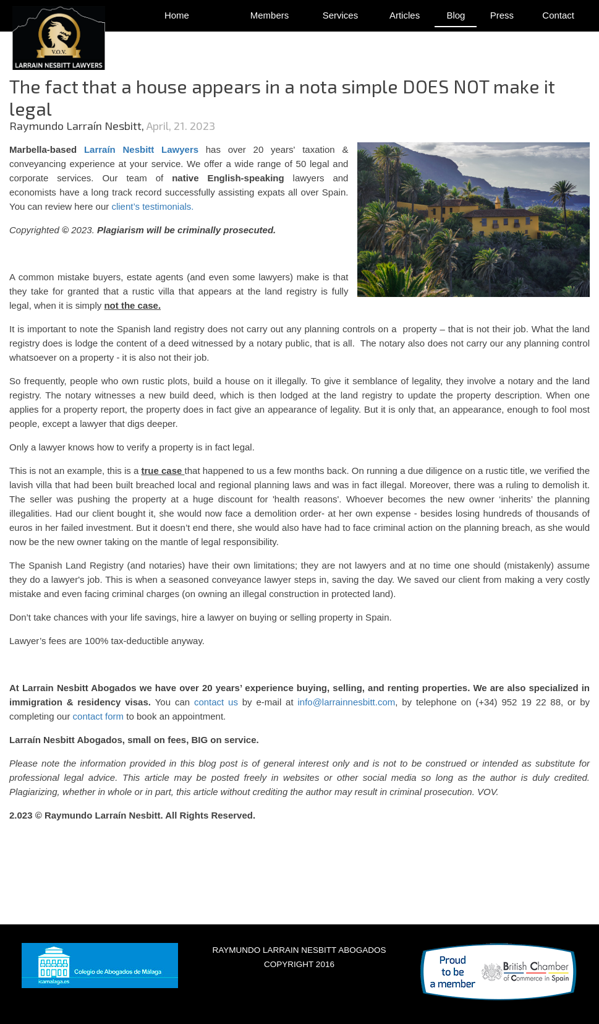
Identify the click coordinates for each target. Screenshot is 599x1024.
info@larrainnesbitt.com (346, 702)
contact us (214, 702)
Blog (455, 15)
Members (269, 15)
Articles (404, 15)
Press (502, 15)
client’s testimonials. (152, 206)
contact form (98, 716)
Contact (558, 15)
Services (341, 15)
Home (176, 15)
